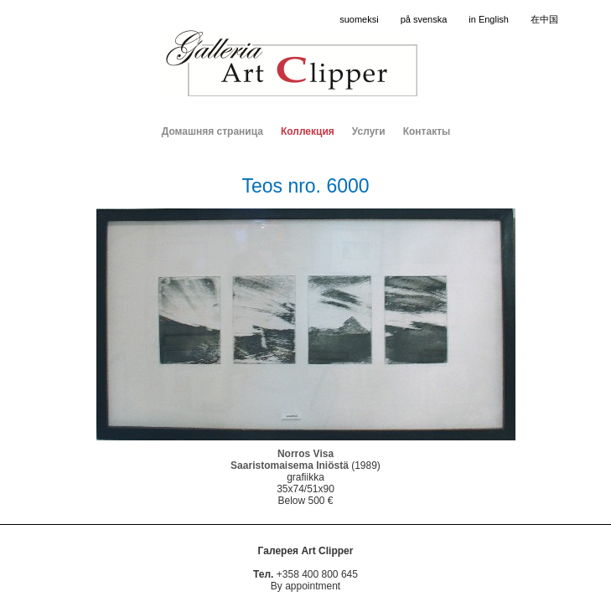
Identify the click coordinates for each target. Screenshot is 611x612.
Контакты (427, 131)
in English (489, 19)
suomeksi (358, 19)
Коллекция (307, 131)
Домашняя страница (212, 131)
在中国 (544, 19)
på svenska (424, 19)
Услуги (369, 131)
